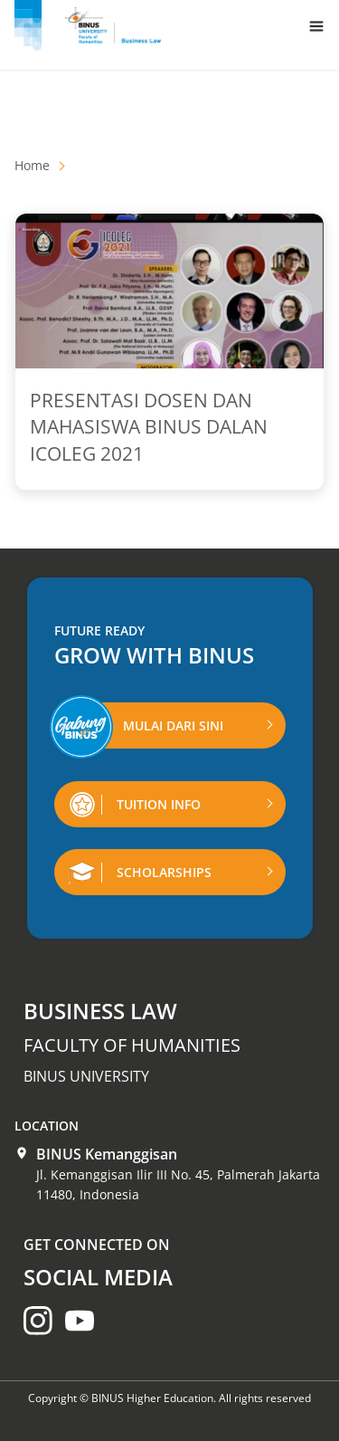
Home (32, 165)
